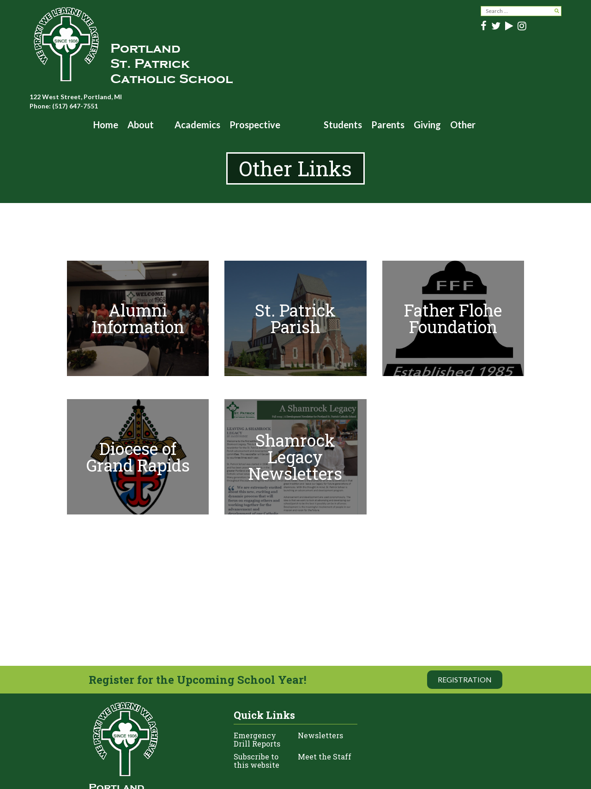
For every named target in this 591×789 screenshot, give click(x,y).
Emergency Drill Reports (257, 739)
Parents (387, 124)
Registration (465, 679)
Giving (427, 124)
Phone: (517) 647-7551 (64, 106)
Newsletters (320, 735)
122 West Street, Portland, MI (76, 97)
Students (343, 124)
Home (105, 124)
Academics (197, 124)
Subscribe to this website (256, 761)
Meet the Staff (324, 757)
